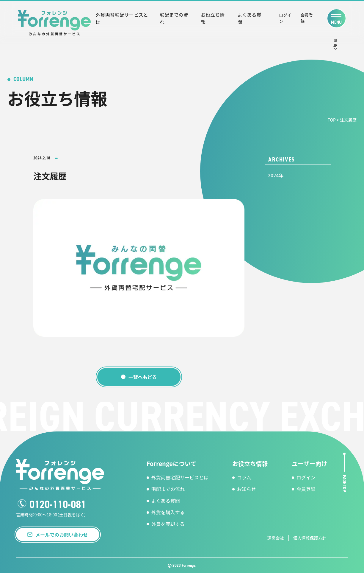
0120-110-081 (57, 504)
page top (344, 483)
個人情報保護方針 (310, 538)
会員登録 (307, 18)
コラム (244, 477)
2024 (273, 175)
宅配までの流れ (174, 18)
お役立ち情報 (213, 18)
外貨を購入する (168, 512)
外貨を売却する (168, 523)
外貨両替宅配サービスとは (122, 18)
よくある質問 (249, 18)
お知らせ (246, 489)
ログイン (285, 18)
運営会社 (275, 538)
